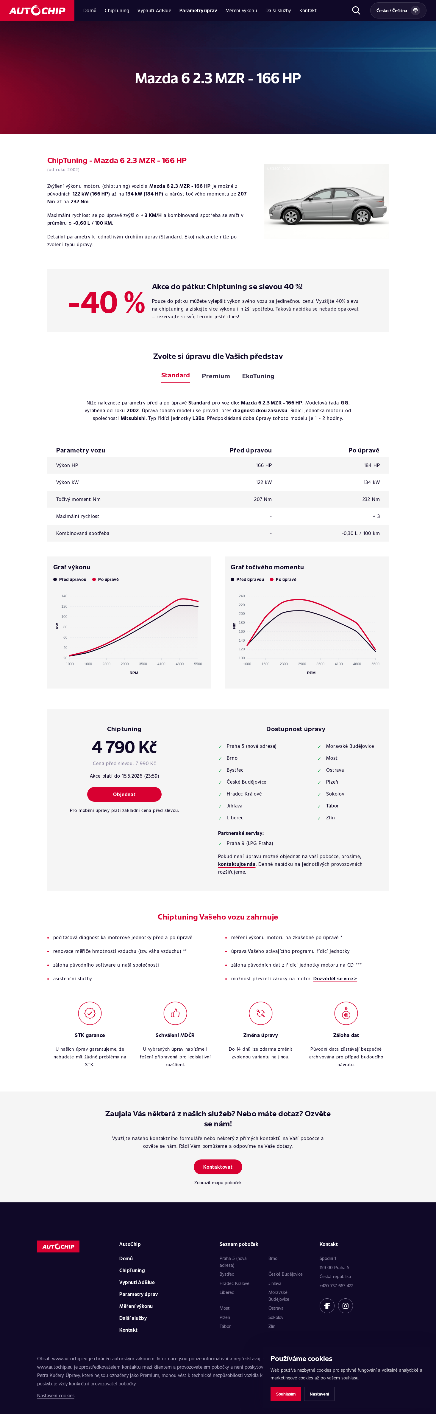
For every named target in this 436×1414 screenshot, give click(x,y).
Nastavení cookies (55, 1395)
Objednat (124, 794)
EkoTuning (258, 375)
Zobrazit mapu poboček (218, 1182)
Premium (216, 375)
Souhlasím (286, 1394)
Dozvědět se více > (335, 978)
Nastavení (319, 1394)
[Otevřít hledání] (356, 10)
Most (224, 1308)
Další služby (278, 10)
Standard (175, 374)
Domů (89, 10)
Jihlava (275, 1283)
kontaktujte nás (237, 864)
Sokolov (275, 1317)
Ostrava (276, 1308)
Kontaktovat (218, 1167)
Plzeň (225, 1317)
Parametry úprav (198, 10)
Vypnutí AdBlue (154, 10)
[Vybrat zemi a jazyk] (398, 10)
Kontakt (308, 10)
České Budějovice (285, 1274)
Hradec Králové (234, 1283)
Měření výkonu (241, 10)
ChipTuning (117, 10)
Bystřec (227, 1274)
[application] (129, 632)
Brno (272, 1258)
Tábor (225, 1326)
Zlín (271, 1326)
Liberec (227, 1292)
